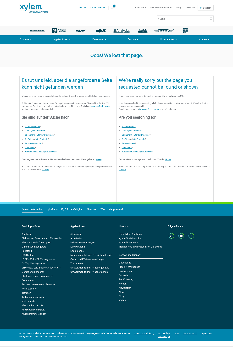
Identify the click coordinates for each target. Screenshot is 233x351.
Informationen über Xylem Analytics (41, 151)
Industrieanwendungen (82, 242)
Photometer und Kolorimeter (37, 276)
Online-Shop (140, 7)
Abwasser (92, 209)
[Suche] (185, 18)
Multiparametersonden (34, 313)
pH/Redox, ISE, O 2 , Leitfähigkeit (65, 209)
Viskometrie (28, 301)
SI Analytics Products (131, 130)
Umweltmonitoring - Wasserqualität (89, 267)
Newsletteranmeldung (161, 7)
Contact (122, 169)
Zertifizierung (126, 279)
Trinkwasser (76, 263)
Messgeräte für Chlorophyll (36, 242)
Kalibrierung (125, 271)
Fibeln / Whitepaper (129, 266)
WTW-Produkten (32, 126)
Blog (178, 7)
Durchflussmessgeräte (34, 246)
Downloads (30, 147)
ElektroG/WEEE (190, 333)
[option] (38, 30)
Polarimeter (28, 280)
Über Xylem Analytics (130, 234)
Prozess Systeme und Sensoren (39, 284)
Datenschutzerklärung (144, 333)
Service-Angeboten (33, 143)
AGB (177, 333)
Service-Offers (128, 143)
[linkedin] (171, 236)
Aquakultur (76, 238)
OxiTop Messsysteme (33, 263)
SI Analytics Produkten (35, 130)
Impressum (206, 333)
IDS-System (28, 255)
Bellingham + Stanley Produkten (39, 135)
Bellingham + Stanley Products (136, 135)
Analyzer (26, 234)
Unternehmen (167, 39)
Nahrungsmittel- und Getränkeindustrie (91, 255)
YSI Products (139, 139)
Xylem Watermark (128, 242)
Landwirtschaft (78, 246)
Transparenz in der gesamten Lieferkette (140, 246)
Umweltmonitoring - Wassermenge (89, 271)
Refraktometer (29, 288)
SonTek (28, 139)
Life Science (77, 250)
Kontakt (203, 39)
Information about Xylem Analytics (137, 151)
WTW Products (129, 126)
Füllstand (27, 250)
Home (98, 159)
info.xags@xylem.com (100, 106)
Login (82, 7)
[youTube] (182, 236)
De (207, 7)
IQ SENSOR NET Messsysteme (38, 259)
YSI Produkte (42, 139)
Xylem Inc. (190, 7)
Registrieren (97, 7)
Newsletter (125, 287)
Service (132, 39)
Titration (26, 292)
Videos (123, 300)
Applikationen (60, 39)
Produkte (24, 39)
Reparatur (124, 275)
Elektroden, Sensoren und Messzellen (42, 238)
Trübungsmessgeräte (33, 297)
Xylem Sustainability (130, 238)
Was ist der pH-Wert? (111, 209)
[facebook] (191, 236)
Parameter (98, 39)
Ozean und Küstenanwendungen (87, 259)
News (122, 292)
